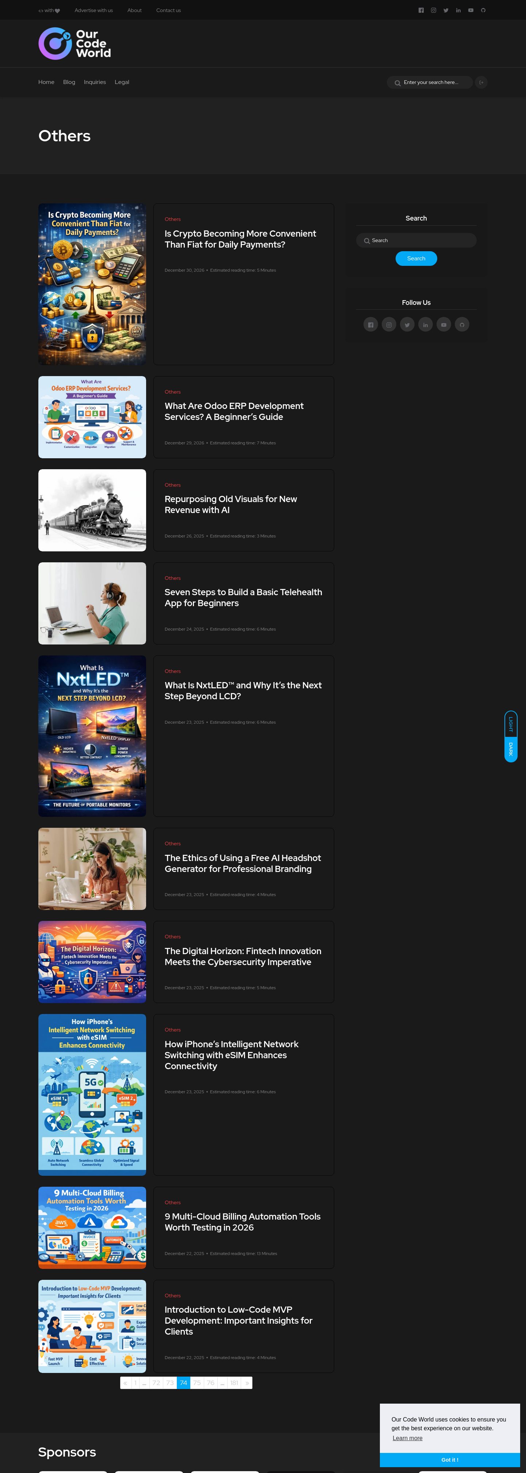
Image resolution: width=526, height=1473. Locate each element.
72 (156, 1382)
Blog (69, 82)
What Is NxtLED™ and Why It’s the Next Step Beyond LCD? (243, 691)
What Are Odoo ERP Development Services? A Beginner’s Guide (234, 412)
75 (197, 1382)
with (49, 10)
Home (46, 82)
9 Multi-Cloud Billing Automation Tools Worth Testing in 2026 (243, 1222)
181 (234, 1382)
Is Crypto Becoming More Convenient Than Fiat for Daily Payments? (240, 239)
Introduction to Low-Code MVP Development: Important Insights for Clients (239, 1321)
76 (210, 1382)
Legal (122, 82)
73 (170, 1382)
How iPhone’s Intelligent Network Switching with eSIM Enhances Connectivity (231, 1055)
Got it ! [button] (450, 1460)
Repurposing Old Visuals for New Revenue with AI (231, 505)
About (134, 10)
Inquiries (95, 82)
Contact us (168, 10)
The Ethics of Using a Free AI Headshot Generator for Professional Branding (243, 863)
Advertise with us (94, 10)
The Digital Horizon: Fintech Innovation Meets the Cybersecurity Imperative (243, 956)
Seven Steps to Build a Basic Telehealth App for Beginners (243, 598)
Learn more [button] (408, 1438)
